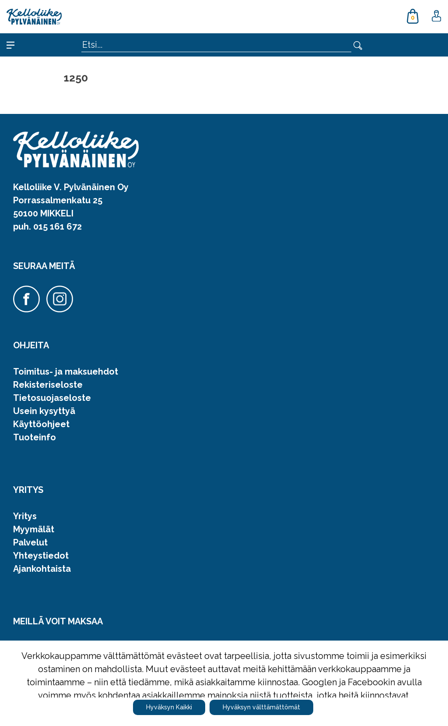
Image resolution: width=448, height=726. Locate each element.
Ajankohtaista (42, 568)
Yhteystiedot (41, 555)
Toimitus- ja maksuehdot (65, 371)
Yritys (25, 516)
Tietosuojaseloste (52, 398)
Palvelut (30, 542)
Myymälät (33, 529)
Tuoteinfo (34, 437)
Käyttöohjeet (41, 424)
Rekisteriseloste (48, 384)
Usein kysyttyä (44, 411)
